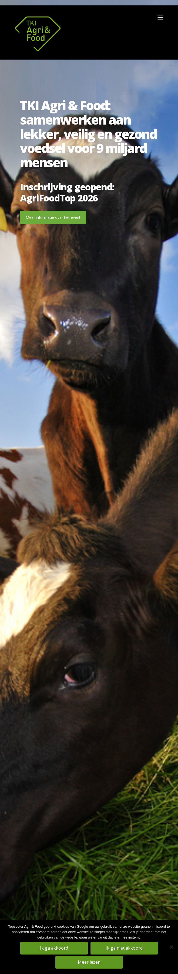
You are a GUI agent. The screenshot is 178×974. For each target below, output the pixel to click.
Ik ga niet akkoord (124, 948)
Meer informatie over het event (53, 217)
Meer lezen (89, 962)
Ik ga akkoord (54, 948)
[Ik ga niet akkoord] (171, 947)
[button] (160, 17)
